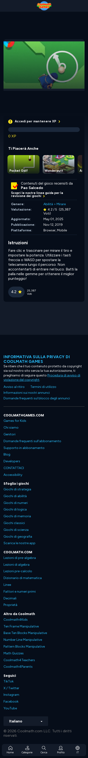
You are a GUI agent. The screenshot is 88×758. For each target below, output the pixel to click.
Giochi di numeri (16, 503)
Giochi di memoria (17, 516)
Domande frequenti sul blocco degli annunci (37, 398)
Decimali (10, 598)
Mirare (61, 204)
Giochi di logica (15, 509)
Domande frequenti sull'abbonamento (32, 441)
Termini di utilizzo (43, 387)
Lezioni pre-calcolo (18, 571)
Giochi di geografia (18, 537)
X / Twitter (11, 688)
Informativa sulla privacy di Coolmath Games (37, 359)
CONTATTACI (14, 468)
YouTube (10, 708)
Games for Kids (15, 421)
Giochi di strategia (17, 489)
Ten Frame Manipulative (21, 626)
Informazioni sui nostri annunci (27, 393)
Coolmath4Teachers (19, 660)
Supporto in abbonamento (24, 448)
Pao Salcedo (32, 188)
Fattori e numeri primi (20, 592)
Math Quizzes (14, 653)
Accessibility (13, 475)
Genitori (9, 434)
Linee (7, 585)
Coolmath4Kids (16, 620)
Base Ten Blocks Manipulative (25, 633)
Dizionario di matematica (23, 578)
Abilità (48, 204)
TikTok (9, 681)
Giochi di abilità (15, 496)
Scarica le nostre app (19, 543)
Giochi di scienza (16, 530)
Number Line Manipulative (23, 640)
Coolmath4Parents (18, 667)
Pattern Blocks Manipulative (24, 647)
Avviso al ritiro (14, 387)
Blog (7, 454)
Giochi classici (14, 523)
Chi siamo (11, 428)
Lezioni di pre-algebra (20, 558)
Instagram (11, 695)
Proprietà (10, 605)
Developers (12, 461)
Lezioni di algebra (17, 565)
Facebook (11, 701)
